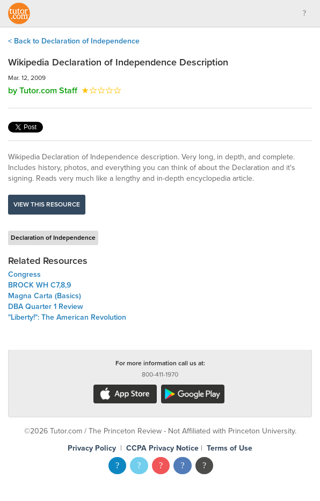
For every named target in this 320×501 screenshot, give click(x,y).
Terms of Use (229, 448)
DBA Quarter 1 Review (45, 306)
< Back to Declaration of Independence (74, 41)
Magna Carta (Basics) (44, 295)
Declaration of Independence (53, 237)
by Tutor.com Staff (42, 90)
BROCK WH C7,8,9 (39, 285)
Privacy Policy (92, 448)
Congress (24, 274)
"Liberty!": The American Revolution (67, 317)
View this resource (46, 204)
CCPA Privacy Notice (162, 448)
